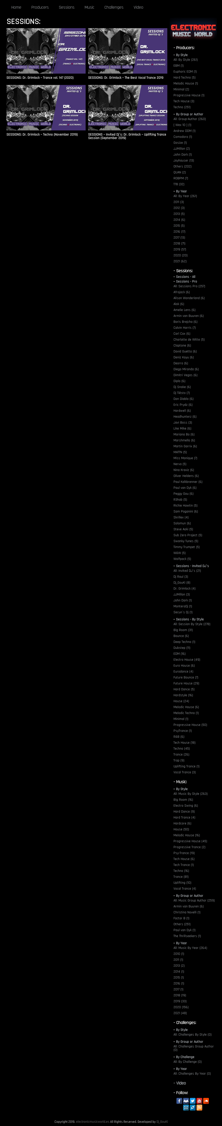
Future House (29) (186, 683)
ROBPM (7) (180, 178)
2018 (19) (179, 995)
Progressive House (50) (190, 725)
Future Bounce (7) (185, 677)
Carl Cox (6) (181, 333)
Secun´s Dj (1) (183, 612)
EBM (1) (178, 65)
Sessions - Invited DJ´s (192, 566)
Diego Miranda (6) (186, 369)
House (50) (181, 829)
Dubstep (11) (181, 648)
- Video (179, 1083)
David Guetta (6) (185, 351)
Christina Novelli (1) (186, 912)
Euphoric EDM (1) (185, 71)
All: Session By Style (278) (191, 624)
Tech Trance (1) (183, 865)
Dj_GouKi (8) (181, 582)
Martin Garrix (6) (185, 446)
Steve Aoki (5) (183, 529)
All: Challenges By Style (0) (192, 1034)
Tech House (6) (184, 859)
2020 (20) (180, 255)
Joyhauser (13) (183, 160)
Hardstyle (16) (183, 695)
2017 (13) (179, 237)
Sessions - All (185, 277)
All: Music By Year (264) (190, 948)
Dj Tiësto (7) (181, 393)
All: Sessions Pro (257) (189, 286)
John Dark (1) (182, 154)
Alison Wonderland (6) (189, 298)
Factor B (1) (181, 918)
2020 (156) (181, 1007)
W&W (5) (179, 553)
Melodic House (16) (186, 835)
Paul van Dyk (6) (185, 488)
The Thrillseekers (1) (187, 936)
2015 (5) (179, 226)
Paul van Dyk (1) (184, 930)
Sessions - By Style (190, 619)
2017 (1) (178, 989)
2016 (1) (178, 983)
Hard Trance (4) (184, 817)
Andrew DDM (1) (184, 131)
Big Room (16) (183, 800)
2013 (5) (179, 214)
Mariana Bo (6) (184, 434)
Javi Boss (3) (182, 422)
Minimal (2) (181, 89)
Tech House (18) (184, 742)
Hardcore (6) (182, 823)
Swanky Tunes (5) (185, 541)
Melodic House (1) (185, 83)
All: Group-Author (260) (189, 119)
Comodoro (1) (182, 137)
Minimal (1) (180, 719)
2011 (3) (178, 202)
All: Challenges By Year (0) (192, 1073)
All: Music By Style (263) (190, 794)
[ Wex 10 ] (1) (182, 125)
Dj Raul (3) (180, 576)
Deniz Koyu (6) (183, 357)
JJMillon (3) (181, 594)
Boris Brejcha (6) (185, 322)
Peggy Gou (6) (183, 493)
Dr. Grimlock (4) (184, 588)
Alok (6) (178, 304)
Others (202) (182, 166)
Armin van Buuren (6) (188, 316)
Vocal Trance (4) (184, 888)
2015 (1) (178, 977)
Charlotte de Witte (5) (189, 339)
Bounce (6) (181, 636)
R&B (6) (178, 737)
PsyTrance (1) (182, 731)
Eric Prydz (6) (183, 405)
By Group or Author (189, 114)
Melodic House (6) (186, 707)
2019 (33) (180, 1001)
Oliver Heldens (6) (186, 476)
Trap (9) (178, 760)
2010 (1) (178, 954)
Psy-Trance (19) (184, 853)
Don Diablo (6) (183, 399)
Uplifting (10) (182, 882)
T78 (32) (178, 184)
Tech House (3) (183, 101)
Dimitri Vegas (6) (185, 375)
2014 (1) (178, 971)
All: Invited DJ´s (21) (187, 571)
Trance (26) (181, 754)
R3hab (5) (180, 499)
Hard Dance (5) (184, 689)
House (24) (181, 701)
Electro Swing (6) (185, 805)
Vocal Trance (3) (184, 772)
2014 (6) (179, 220)
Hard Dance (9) (184, 811)
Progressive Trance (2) (189, 847)
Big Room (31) (183, 630)
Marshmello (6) (184, 440)
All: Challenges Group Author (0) (193, 1048)
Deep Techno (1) (184, 642)
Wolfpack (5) (182, 559)
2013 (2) (179, 965)
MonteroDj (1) (182, 606)
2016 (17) (179, 231)
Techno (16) (181, 871)
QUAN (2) (179, 172)
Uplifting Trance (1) (186, 766)
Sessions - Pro (186, 281)
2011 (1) (178, 960)
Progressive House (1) (188, 95)
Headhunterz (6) (185, 416)
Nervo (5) (179, 464)
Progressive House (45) (190, 841)
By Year (181, 191)
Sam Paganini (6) (185, 511)
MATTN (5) (180, 452)
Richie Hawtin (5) (185, 505)
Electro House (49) (186, 659)
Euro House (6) (184, 665)
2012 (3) (179, 208)
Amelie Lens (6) (184, 310)
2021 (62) (180, 261)
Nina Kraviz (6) (183, 470)
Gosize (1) (180, 143)
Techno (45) (181, 748)
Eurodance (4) (183, 671)
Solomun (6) (182, 523)
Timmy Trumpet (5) (186, 547)
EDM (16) (179, 654)
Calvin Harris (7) (184, 328)
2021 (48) (180, 1013)
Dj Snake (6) (182, 387)
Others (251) (182, 924)
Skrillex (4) (181, 517)
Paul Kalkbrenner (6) (187, 482)
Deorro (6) (180, 363)
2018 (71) (179, 243)
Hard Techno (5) (184, 77)
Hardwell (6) (182, 411)
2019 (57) (179, 249)
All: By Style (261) (185, 60)
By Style (182, 55)
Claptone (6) (182, 345)
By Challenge (185, 1057)
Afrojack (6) (181, 292)
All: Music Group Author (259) (194, 900)
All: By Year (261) (185, 196)
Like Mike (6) (182, 428)
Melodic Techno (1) (186, 713)
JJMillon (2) (181, 148)
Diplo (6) (179, 381)
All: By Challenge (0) (187, 1062)
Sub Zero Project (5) (187, 535)
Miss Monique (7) (185, 458)
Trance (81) (181, 877)
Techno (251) (182, 107)
